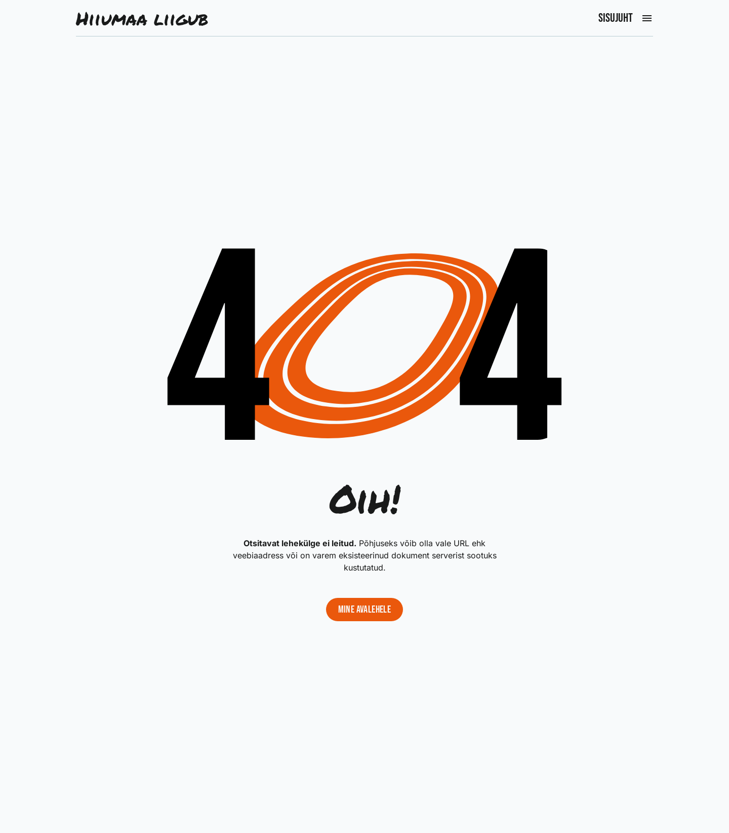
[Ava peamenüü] (647, 18)
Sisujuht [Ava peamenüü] (615, 18)
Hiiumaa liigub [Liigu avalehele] (142, 18)
